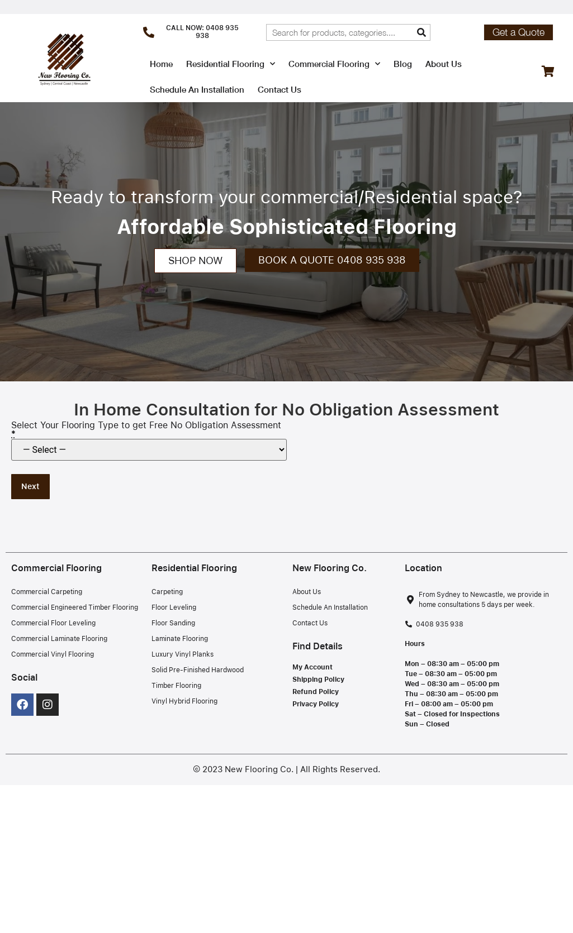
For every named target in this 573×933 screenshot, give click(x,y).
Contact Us (279, 89)
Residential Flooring (230, 64)
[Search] (421, 32)
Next (30, 486)
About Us (443, 64)
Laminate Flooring (179, 639)
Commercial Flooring (334, 64)
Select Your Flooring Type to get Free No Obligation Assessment (146, 430)
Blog (403, 64)
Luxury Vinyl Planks (182, 654)
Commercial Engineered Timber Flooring (74, 607)
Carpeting (167, 592)
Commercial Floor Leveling (53, 623)
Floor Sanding (173, 623)
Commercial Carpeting (46, 592)
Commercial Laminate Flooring (59, 639)
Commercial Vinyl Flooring (52, 654)
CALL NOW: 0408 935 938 (202, 32)
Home (161, 64)
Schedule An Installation (197, 89)
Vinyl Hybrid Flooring (184, 701)
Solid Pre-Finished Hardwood (197, 670)
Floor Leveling (173, 607)
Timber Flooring (176, 686)
